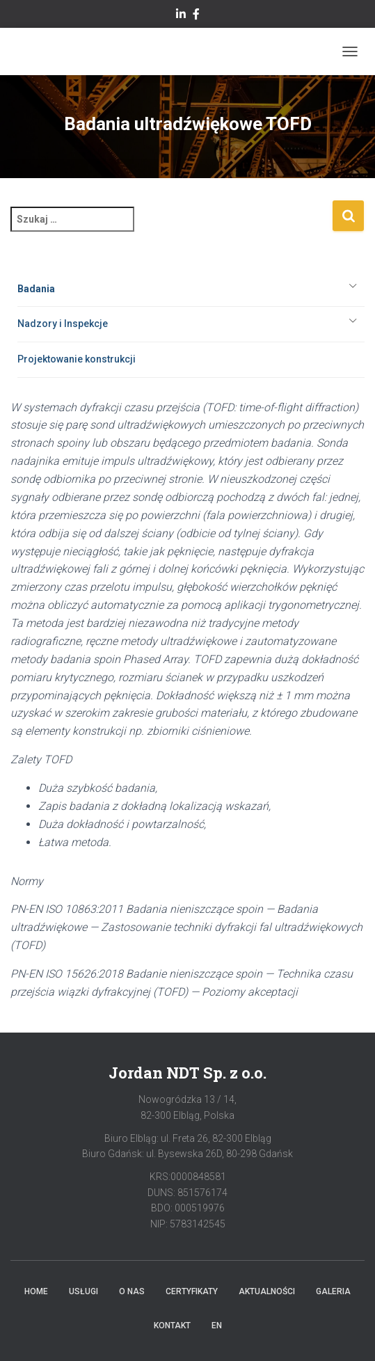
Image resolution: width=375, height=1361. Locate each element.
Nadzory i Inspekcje (62, 323)
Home (36, 1291)
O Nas (132, 1291)
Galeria (333, 1291)
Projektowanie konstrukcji (76, 359)
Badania (36, 288)
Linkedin (181, 16)
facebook (196, 16)
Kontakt (172, 1325)
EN (217, 1325)
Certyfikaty (192, 1291)
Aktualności (267, 1291)
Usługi (83, 1291)
